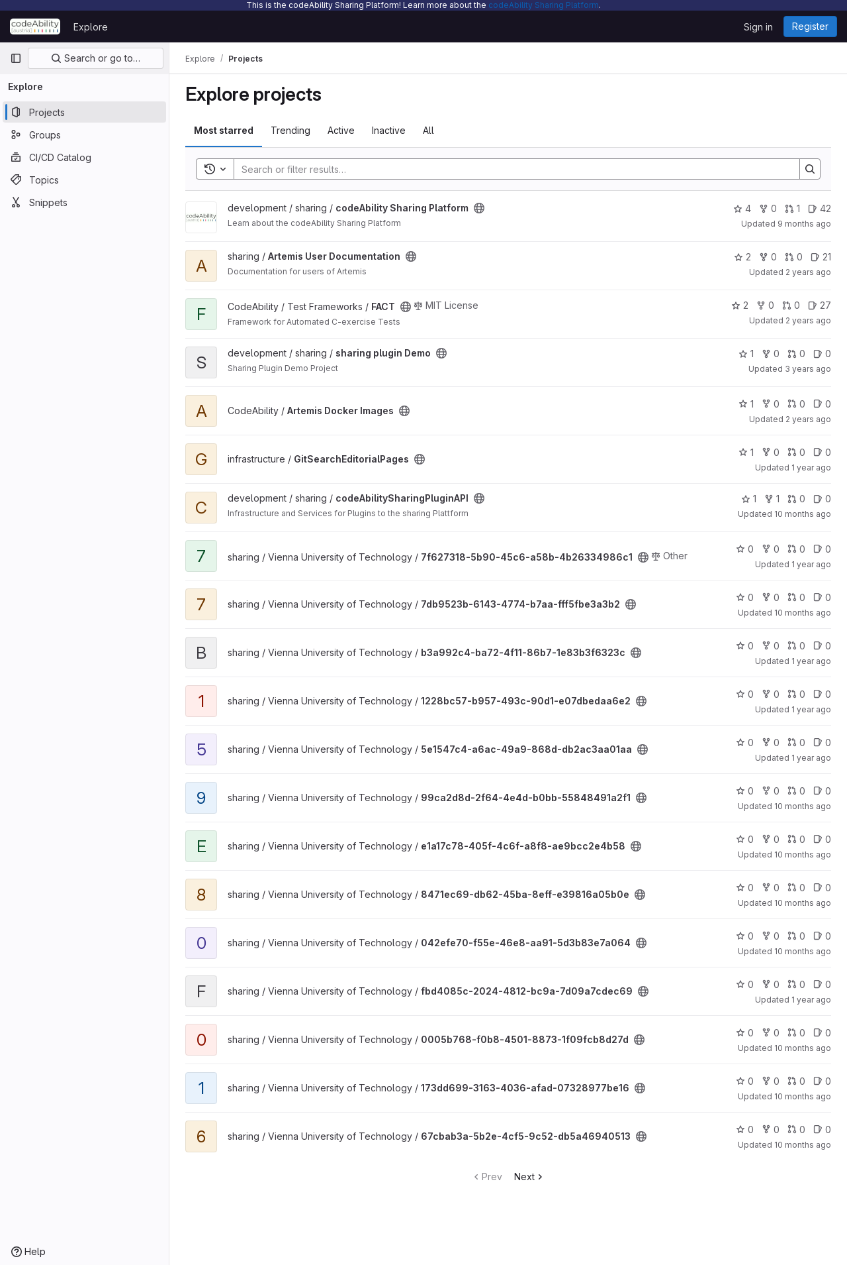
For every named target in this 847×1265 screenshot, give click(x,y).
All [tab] (428, 130)
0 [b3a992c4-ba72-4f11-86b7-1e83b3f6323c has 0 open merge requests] (796, 645)
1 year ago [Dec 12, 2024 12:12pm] (811, 564)
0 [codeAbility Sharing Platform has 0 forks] (768, 208)
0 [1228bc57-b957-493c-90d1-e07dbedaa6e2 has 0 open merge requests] (796, 694)
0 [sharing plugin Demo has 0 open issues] (822, 353)
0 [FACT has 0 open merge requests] (791, 305)
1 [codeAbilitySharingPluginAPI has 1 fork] (772, 498)
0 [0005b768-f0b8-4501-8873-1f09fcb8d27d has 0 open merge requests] (796, 1032)
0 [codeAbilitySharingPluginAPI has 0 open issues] (822, 498)
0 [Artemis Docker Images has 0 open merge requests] (796, 404)
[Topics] (84, 179)
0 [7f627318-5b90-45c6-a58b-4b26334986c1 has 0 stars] (745, 549)
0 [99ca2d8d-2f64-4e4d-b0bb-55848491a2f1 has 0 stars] (745, 791)
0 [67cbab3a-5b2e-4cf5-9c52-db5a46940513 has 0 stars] (745, 1129)
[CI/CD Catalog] (84, 157)
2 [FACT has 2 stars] (739, 305)
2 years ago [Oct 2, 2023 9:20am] (808, 272)
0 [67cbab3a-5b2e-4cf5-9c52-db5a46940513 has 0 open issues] (822, 1129)
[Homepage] (35, 26)
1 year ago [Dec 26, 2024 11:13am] (811, 709)
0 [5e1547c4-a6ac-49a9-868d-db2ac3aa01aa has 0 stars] (745, 742)
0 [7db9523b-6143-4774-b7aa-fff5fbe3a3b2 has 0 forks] (771, 597)
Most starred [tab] (223, 130)
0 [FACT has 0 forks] (765, 305)
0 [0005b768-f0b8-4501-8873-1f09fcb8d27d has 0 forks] (771, 1032)
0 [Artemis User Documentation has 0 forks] (768, 256)
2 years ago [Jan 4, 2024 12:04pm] (808, 320)
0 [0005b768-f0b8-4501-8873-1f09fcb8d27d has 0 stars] (745, 1032)
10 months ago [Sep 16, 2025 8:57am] (802, 806)
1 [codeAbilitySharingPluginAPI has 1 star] (748, 498)
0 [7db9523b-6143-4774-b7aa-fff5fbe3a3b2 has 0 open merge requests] (796, 597)
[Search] (510, 169)
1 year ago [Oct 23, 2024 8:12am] (811, 1000)
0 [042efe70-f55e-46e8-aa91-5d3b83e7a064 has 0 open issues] (822, 936)
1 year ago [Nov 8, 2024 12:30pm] (811, 661)
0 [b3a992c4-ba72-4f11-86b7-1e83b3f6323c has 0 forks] (771, 645)
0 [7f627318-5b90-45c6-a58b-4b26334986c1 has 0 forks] (771, 549)
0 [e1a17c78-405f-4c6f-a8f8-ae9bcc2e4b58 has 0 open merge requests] (796, 839)
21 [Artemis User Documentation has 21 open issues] (821, 256)
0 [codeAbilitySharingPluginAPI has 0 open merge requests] (796, 498)
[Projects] (84, 112)
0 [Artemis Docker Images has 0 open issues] (822, 404)
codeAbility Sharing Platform (543, 5)
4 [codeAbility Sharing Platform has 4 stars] (742, 208)
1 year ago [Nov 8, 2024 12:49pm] (811, 758)
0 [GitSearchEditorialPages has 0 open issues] (822, 452)
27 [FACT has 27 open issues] (819, 305)
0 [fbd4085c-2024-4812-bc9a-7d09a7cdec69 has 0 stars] (745, 984)
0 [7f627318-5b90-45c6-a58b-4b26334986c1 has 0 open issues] (822, 549)
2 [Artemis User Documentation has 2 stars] (742, 256)
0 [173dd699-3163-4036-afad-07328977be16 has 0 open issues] (822, 1081)
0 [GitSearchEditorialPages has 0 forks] (771, 452)
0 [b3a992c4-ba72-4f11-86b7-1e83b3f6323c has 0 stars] (745, 645)
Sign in (758, 26)
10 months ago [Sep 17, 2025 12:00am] (802, 514)
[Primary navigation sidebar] (15, 58)
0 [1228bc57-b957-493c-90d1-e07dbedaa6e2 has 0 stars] (745, 694)
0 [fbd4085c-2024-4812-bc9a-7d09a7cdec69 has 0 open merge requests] (796, 984)
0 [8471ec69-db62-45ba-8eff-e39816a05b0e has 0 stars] (745, 887)
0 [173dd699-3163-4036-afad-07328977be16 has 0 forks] (771, 1081)
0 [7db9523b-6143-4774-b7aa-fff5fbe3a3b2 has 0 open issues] (822, 597)
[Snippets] (84, 202)
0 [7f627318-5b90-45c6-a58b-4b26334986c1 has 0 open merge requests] (796, 549)
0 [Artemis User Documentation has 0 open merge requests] (794, 256)
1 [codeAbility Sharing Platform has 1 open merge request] (792, 208)
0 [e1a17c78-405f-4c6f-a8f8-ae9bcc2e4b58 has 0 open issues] (822, 839)
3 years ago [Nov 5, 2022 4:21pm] (808, 369)
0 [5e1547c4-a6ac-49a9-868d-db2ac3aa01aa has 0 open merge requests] (796, 742)
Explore (90, 26)
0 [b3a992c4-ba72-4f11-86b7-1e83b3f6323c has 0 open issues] (822, 645)
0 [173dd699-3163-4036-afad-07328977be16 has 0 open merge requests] (796, 1081)
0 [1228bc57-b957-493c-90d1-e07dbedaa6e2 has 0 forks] (771, 694)
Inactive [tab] (389, 130)
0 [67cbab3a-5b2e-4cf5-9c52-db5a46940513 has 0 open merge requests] (796, 1129)
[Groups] (84, 134)
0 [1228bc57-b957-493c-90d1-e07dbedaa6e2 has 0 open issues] (822, 694)
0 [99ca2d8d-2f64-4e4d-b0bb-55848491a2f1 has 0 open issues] (822, 791)
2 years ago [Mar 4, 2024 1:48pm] (808, 419)
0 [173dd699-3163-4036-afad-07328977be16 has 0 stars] (745, 1081)
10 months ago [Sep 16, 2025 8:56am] (802, 613)
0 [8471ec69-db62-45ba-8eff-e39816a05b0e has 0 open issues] (822, 887)
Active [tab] (341, 130)
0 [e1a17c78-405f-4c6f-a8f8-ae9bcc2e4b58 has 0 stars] (745, 839)
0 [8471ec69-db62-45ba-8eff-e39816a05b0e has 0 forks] (771, 887)
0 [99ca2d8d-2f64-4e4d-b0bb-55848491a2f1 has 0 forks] (771, 791)
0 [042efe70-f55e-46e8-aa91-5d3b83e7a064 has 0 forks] (771, 936)
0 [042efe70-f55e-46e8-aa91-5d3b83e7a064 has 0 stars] (745, 936)
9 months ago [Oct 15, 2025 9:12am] (804, 224)
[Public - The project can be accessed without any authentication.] (479, 208)
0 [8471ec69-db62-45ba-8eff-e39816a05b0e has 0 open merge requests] (796, 887)
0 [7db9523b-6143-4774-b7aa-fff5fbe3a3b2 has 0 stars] (745, 597)
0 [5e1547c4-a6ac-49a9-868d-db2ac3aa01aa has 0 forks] (771, 742)
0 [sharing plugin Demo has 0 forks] (771, 353)
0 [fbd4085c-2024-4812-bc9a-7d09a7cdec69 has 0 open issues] (822, 984)
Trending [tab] (290, 130)
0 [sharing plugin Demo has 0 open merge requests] (796, 353)
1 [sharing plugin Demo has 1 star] (746, 353)
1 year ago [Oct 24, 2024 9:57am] (811, 467)
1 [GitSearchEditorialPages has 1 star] (746, 452)
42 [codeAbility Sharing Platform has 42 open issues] (819, 208)
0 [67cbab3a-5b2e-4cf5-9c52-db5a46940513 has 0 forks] (771, 1129)
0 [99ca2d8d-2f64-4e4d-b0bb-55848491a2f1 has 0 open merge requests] (796, 791)
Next (529, 1176)
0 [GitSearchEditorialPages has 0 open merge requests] (796, 452)
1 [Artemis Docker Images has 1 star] (746, 404)
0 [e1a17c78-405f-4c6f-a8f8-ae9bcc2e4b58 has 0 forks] (771, 839)
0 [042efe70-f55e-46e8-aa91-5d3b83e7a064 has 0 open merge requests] (796, 936)
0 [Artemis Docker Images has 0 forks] (771, 404)
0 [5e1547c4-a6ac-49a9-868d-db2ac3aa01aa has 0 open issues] (822, 742)
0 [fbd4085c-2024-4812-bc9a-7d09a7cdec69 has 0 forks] (771, 984)
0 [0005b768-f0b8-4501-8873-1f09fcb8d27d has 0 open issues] (822, 1032)
